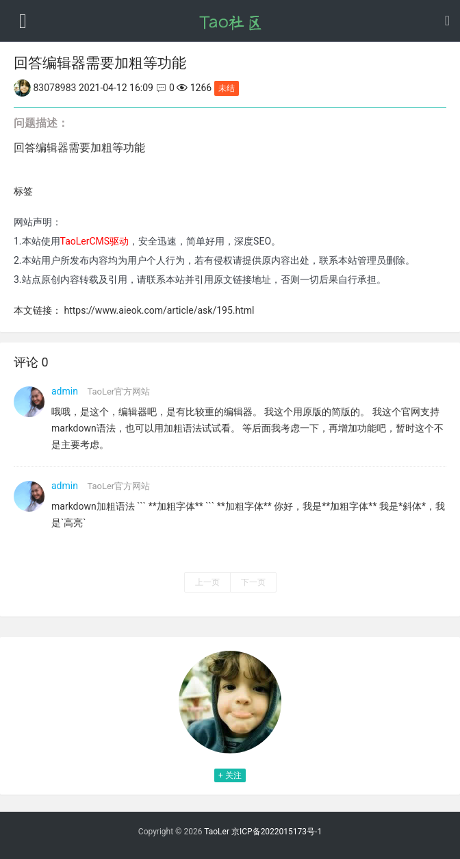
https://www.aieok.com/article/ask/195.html (159, 310)
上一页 (207, 582)
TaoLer (216, 831)
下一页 (253, 582)
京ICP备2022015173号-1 (276, 831)
